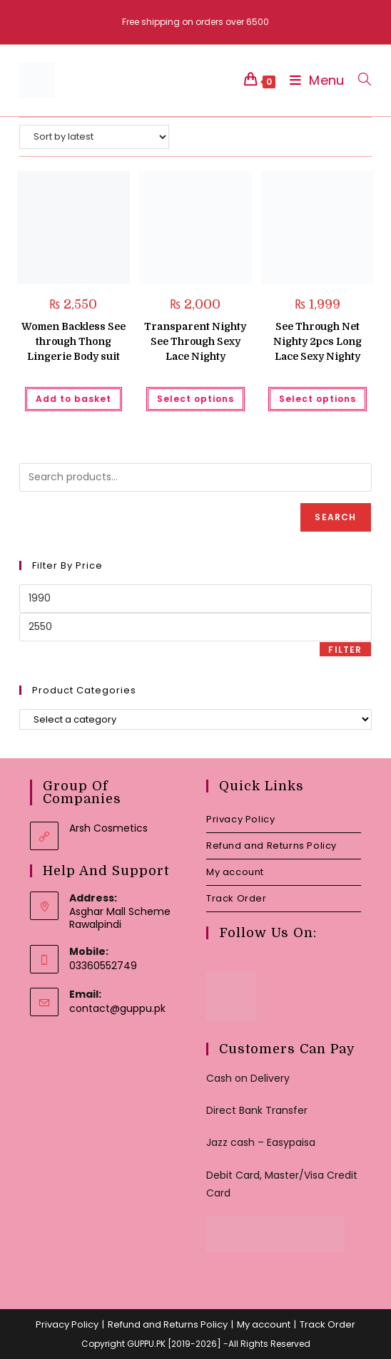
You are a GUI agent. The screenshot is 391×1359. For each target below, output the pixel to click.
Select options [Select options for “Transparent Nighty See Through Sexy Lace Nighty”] (195, 399)
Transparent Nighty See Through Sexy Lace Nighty (195, 341)
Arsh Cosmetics (108, 828)
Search (335, 517)
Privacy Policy (240, 819)
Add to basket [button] (73, 399)
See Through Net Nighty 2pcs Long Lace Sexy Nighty (317, 341)
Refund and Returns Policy (271, 845)
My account (235, 872)
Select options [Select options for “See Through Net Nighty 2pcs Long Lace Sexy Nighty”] (317, 399)
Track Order (236, 898)
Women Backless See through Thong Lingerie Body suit (73, 341)
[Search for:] (359, 80)
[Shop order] (94, 137)
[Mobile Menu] (313, 80)
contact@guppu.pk (117, 1008)
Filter (345, 650)
